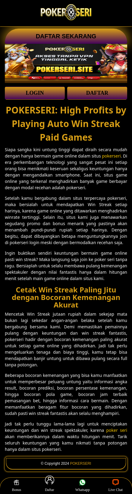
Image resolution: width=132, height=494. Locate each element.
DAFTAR (97, 93)
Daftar (49, 485)
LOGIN (35, 93)
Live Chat (115, 485)
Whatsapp (82, 485)
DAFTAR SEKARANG (66, 36)
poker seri (116, 430)
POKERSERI (80, 463)
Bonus (16, 485)
